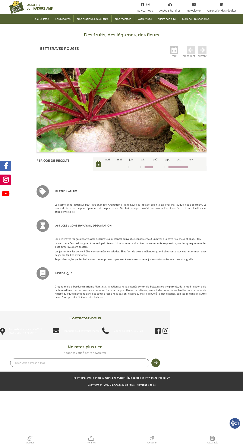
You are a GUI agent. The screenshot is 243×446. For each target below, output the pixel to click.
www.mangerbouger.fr (157, 377)
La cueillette (41, 19)
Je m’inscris (155, 363)
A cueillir (152, 442)
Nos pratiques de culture (92, 19)
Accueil (30, 442)
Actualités (212, 442)
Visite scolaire (167, 19)
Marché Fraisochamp (195, 19)
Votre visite (145, 19)
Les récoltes (62, 19)
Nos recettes (123, 19)
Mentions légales (146, 385)
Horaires (91, 442)
